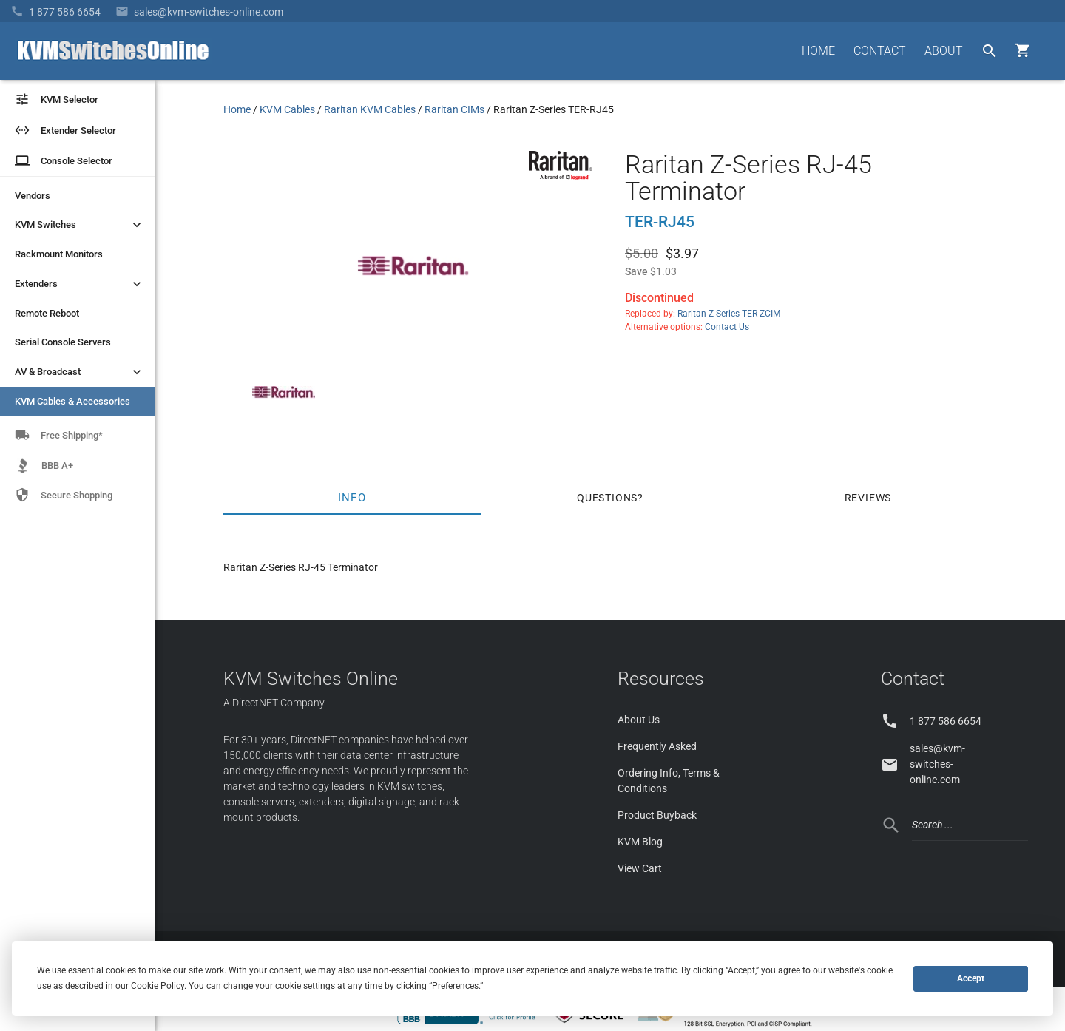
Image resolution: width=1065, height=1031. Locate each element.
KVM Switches (79, 224)
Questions (607, 498)
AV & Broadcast (79, 372)
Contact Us (727, 327)
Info (352, 497)
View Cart (640, 868)
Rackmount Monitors (59, 254)
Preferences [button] (455, 986)
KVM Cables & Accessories (72, 401)
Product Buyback (657, 815)
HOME (818, 51)
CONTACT (879, 51)
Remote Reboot (47, 313)
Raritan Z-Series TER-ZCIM (728, 313)
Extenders (79, 284)
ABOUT (943, 51)
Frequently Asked (657, 746)
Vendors (32, 195)
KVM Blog (640, 842)
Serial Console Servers (63, 342)
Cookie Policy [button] (157, 986)
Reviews (868, 498)
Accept (970, 978)
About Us (639, 720)
